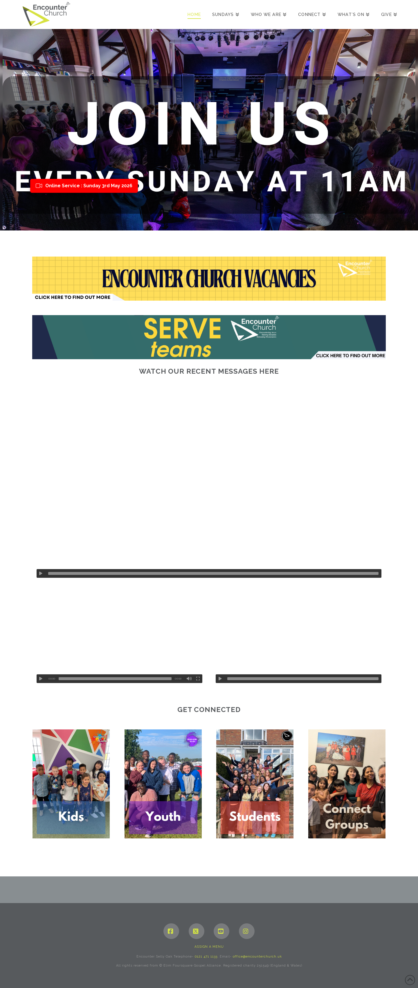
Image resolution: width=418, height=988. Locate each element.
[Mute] (189, 678)
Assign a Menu (209, 947)
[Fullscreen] (198, 678)
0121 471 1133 (206, 956)
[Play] (41, 573)
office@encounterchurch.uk (257, 956)
